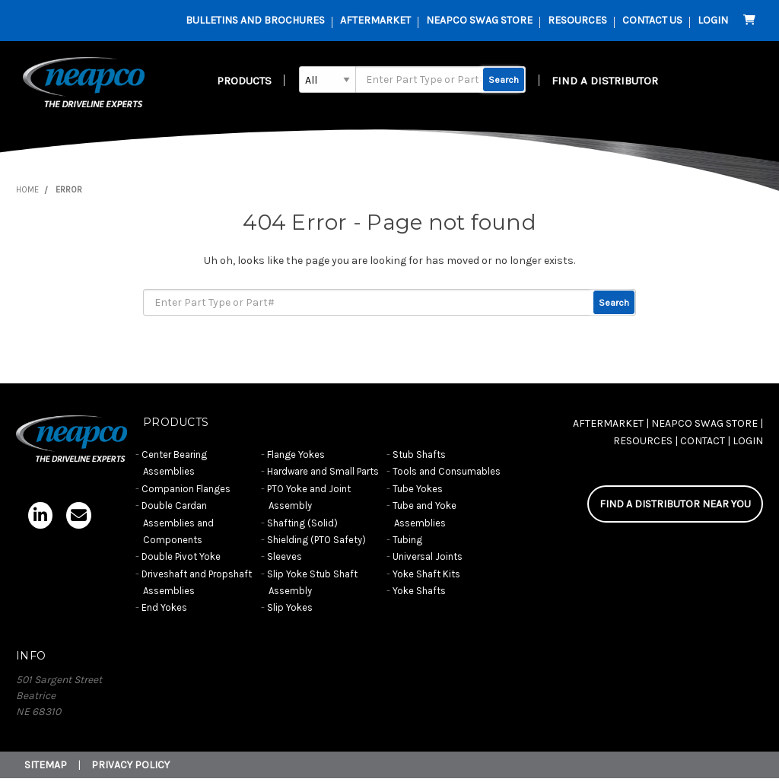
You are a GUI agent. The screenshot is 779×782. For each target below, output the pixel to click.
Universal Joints (428, 556)
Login (713, 20)
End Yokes (164, 607)
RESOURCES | (645, 440)
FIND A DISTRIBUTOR (605, 80)
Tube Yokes (418, 488)
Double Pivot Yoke (181, 556)
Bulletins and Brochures (255, 20)
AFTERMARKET (375, 20)
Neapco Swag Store (479, 20)
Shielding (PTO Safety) (316, 539)
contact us (652, 20)
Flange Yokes (296, 454)
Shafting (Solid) (302, 523)
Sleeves (284, 556)
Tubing (407, 539)
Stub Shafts (419, 454)
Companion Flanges (186, 488)
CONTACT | (705, 440)
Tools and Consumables (447, 471)
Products (244, 80)
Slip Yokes (290, 607)
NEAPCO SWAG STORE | (707, 423)
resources (577, 20)
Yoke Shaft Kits (426, 574)
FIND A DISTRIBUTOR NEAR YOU (675, 503)
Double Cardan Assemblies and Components (177, 522)
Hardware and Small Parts (323, 471)
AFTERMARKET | (611, 423)
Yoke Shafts (419, 590)
